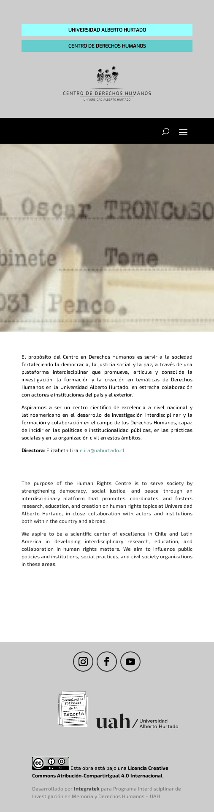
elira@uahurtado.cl (102, 450)
